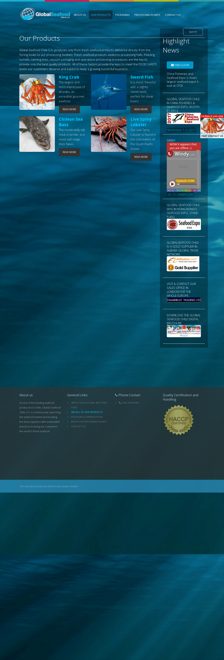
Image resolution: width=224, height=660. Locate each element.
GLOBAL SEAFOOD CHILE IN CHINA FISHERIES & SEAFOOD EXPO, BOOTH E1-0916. (184, 130)
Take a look (180, 81)
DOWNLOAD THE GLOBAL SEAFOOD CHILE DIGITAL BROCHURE (184, 341)
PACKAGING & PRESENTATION (86, 463)
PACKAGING (122, 15)
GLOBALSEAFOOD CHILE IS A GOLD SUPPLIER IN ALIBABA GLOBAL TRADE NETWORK (184, 271)
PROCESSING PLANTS (147, 15)
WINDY (184, 183)
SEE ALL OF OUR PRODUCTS (87, 458)
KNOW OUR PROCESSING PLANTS (88, 467)
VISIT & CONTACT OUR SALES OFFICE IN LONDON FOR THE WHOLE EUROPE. (184, 308)
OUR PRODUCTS (101, 15)
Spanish (193, 31)
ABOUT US (80, 15)
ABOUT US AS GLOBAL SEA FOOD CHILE (89, 451)
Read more (69, 109)
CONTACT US (173, 15)
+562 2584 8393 (129, 448)
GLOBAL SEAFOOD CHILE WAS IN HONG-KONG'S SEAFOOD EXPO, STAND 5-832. (184, 232)
